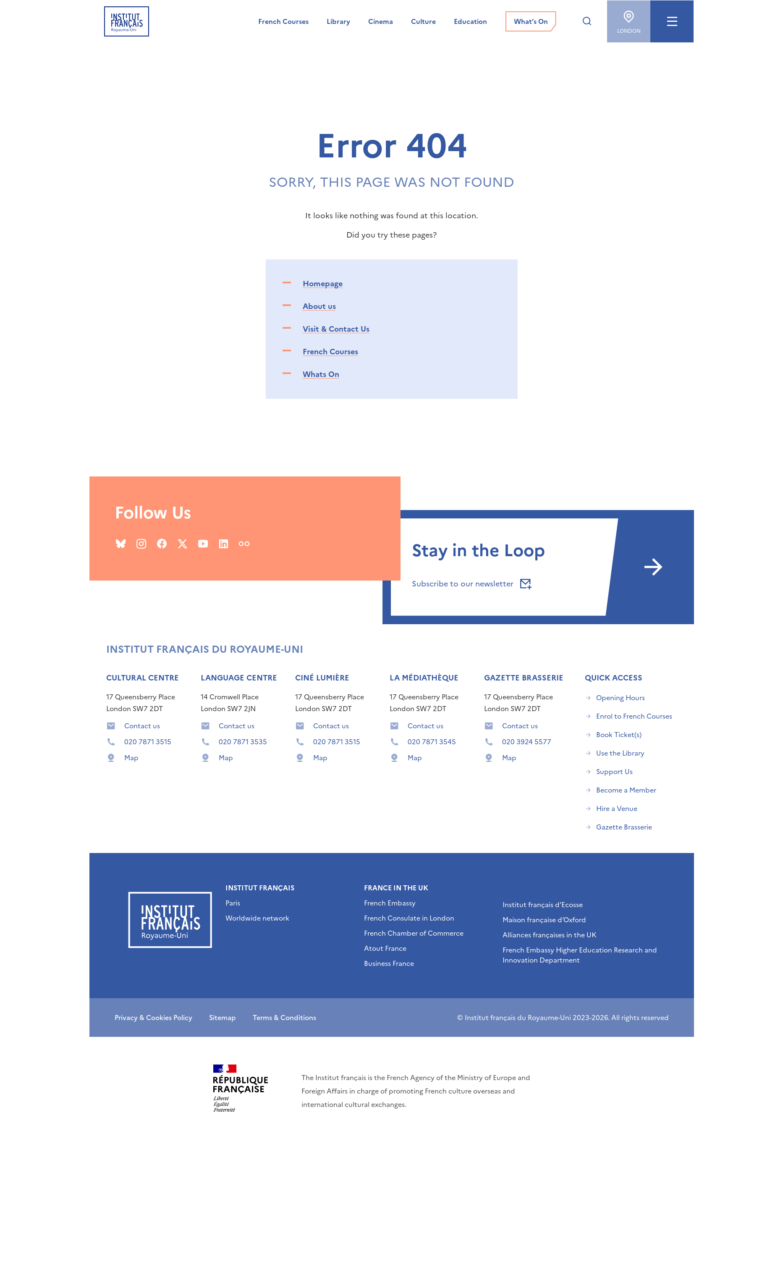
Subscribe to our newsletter (470, 583)
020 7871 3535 (243, 741)
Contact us (142, 725)
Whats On (321, 374)
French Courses (330, 351)
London (628, 19)
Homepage (323, 283)
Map (131, 757)
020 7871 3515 (147, 741)
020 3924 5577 (526, 741)
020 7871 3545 (432, 741)
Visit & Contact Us (336, 329)
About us (319, 306)
